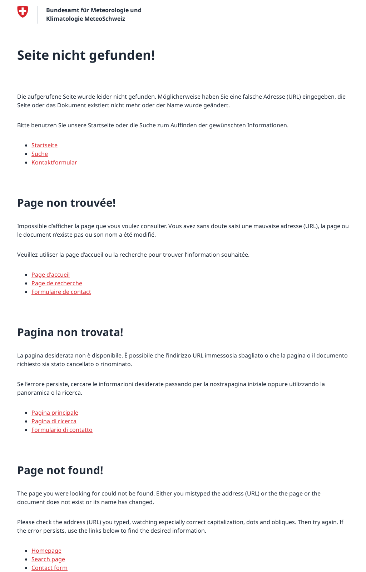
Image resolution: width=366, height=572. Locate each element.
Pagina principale (54, 412)
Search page (48, 559)
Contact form (49, 568)
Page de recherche (56, 283)
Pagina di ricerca (53, 421)
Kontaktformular (54, 162)
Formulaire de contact (61, 292)
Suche (39, 154)
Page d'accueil (50, 274)
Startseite (44, 145)
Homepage (46, 550)
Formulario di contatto (62, 430)
